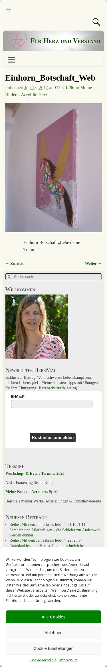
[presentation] (35, 420)
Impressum (68, 660)
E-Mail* (18, 396)
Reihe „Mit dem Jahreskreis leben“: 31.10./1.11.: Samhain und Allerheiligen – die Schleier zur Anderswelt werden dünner (54, 529)
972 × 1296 (64, 87)
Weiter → (93, 263)
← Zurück (14, 263)
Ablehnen (53, 632)
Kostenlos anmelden (53, 437)
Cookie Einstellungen (53, 648)
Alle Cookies (53, 616)
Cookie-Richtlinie (43, 660)
